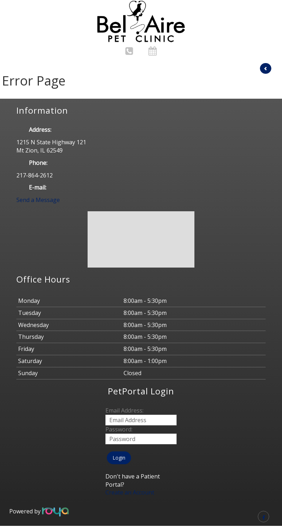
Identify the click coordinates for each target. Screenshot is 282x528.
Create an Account (129, 492)
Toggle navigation (19, 10)
